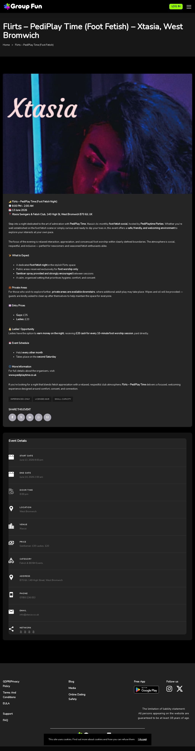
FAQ (5, 720)
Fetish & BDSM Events (31, 563)
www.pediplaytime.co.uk (22, 375)
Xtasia (23, 528)
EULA (6, 703)
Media (72, 688)
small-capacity (63, 399)
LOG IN (176, 6)
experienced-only (20, 399)
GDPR (6, 681)
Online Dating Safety (77, 697)
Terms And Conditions (9, 695)
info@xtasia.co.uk (29, 614)
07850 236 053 (27, 597)
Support (8, 714)
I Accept (142, 739)
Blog (71, 681)
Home (6, 45)
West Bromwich (28, 511)
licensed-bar (42, 399)
